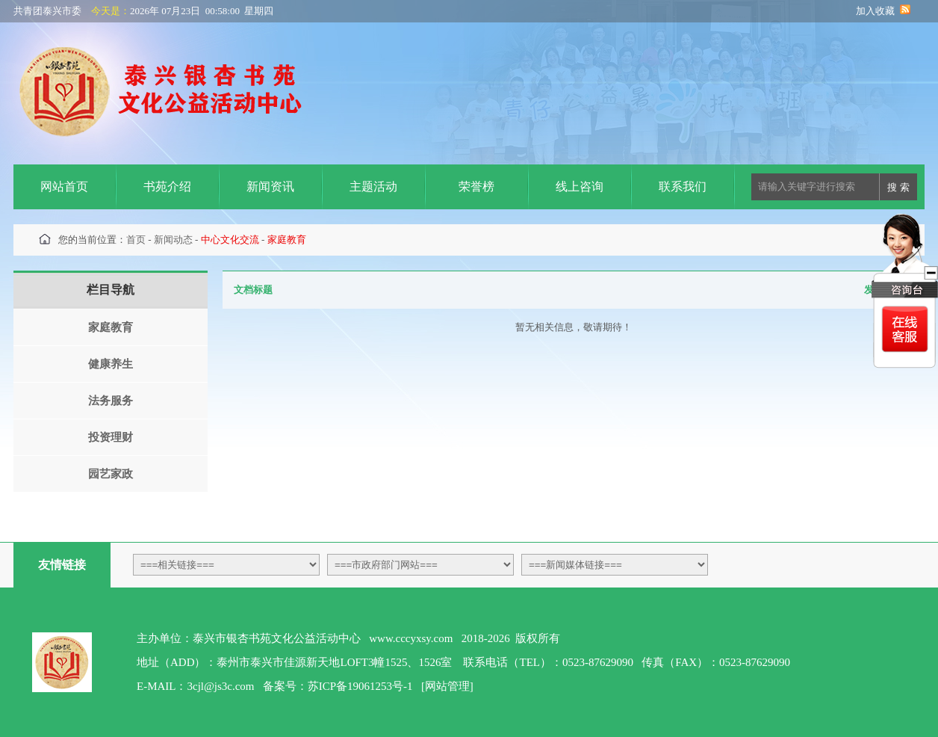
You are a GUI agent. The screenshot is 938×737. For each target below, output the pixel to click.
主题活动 (373, 186)
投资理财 (110, 437)
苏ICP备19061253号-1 (360, 686)
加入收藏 (875, 10)
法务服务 (110, 401)
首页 (136, 239)
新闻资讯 (270, 186)
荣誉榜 (476, 186)
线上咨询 (579, 186)
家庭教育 (110, 327)
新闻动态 (173, 239)
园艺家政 (110, 474)
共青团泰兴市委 (47, 10)
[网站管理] (447, 686)
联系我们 (682, 186)
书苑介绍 (167, 186)
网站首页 (64, 186)
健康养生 (110, 364)
